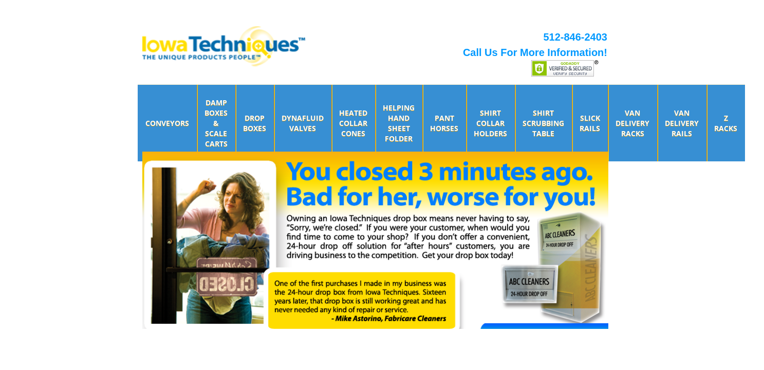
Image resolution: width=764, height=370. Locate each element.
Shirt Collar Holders (490, 123)
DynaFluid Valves (303, 123)
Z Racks (725, 123)
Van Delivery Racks (632, 123)
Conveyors (167, 123)
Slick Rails (590, 123)
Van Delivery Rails (682, 123)
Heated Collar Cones (353, 123)
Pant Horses (444, 123)
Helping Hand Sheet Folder (399, 123)
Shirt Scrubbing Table (543, 123)
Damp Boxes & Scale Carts (216, 123)
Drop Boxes (254, 123)
